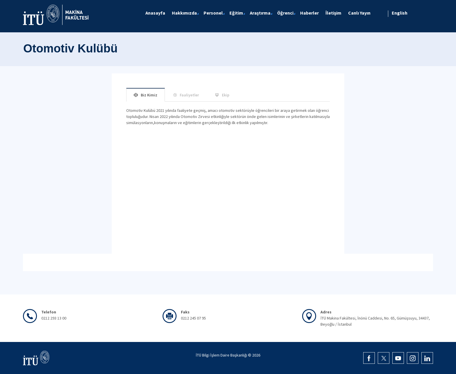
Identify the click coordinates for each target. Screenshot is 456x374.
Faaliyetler (189, 95)
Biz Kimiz (149, 95)
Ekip (225, 95)
